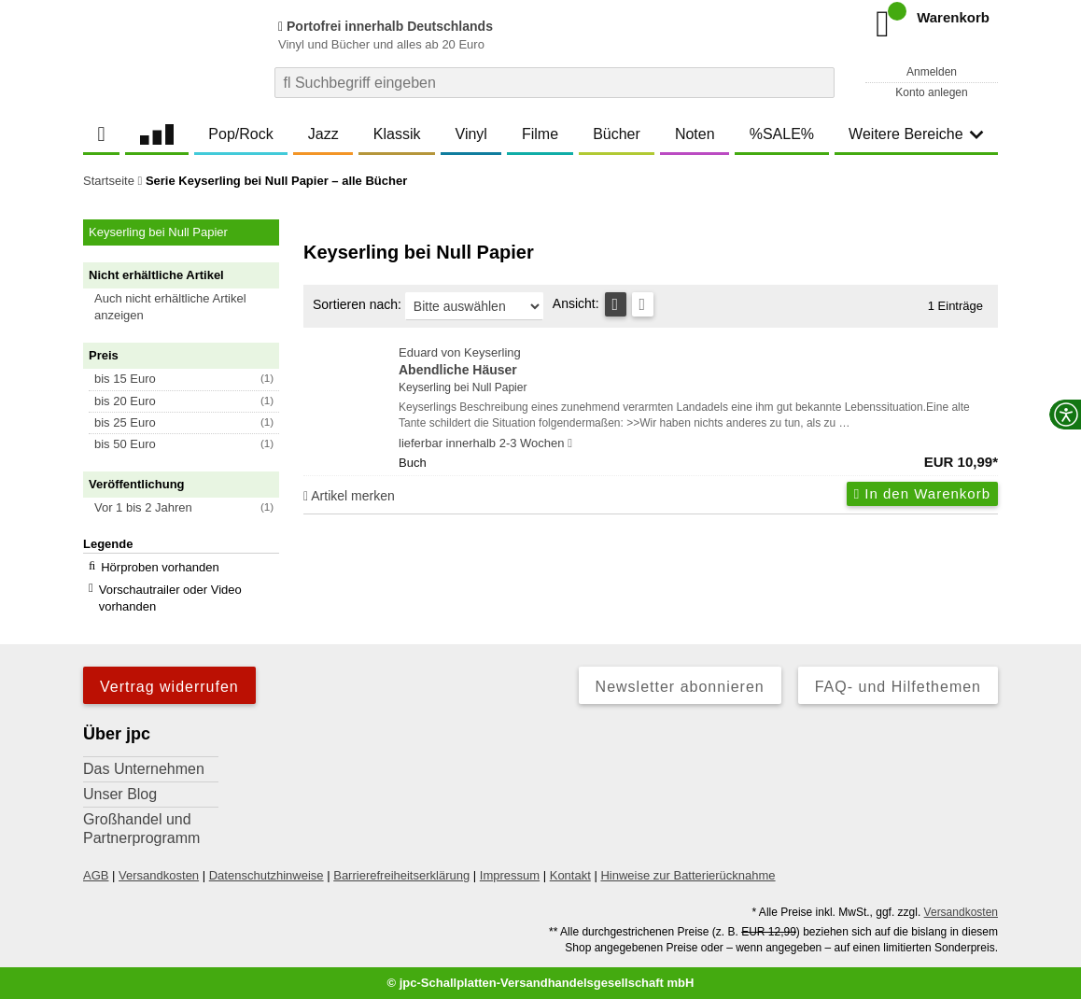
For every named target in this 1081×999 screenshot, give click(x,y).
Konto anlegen (931, 92)
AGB (95, 875)
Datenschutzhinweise (266, 875)
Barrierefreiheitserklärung (401, 875)
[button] (189, 307)
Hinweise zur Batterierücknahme (687, 875)
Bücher (616, 134)
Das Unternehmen (143, 769)
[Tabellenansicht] (615, 304)
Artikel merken (349, 495)
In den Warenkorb (922, 493)
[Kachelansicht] (642, 304)
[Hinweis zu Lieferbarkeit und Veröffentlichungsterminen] (570, 443)
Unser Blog (120, 794)
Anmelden (931, 71)
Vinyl (471, 134)
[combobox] (554, 82)
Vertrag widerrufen (169, 687)
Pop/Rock (240, 134)
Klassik (397, 134)
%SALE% (782, 134)
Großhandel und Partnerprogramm (141, 828)
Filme (540, 134)
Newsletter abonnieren (680, 687)
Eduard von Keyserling (698, 362)
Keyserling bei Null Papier (462, 387)
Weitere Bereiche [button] (916, 134)
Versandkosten (159, 875)
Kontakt (570, 875)
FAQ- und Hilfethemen (898, 687)
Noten (695, 134)
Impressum (510, 875)
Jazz (323, 134)
